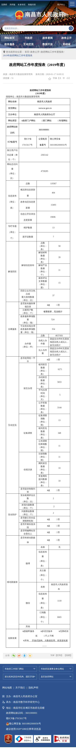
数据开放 (47, 44)
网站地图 (7, 687)
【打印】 (59, 655)
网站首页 (9, 38)
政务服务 (9, 44)
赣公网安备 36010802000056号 (23, 723)
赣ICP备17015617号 (16, 718)
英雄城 (66, 44)
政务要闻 (47, 38)
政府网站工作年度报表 (52, 52)
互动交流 (28, 44)
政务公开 (66, 38)
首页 (27, 52)
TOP (52, 655)
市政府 (28, 38)
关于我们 (20, 687)
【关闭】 (68, 655)
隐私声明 (33, 687)
